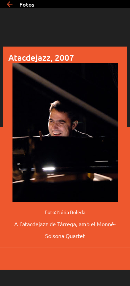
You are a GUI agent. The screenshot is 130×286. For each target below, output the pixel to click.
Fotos (26, 4)
